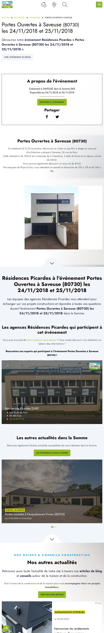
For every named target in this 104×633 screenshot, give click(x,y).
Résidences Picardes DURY (22, 408)
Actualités (19, 17)
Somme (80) (34, 17)
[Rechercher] (65, 5)
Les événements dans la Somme (52, 452)
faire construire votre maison (41, 340)
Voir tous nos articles (52, 594)
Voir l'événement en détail (17, 57)
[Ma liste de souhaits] (44, 5)
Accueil (5, 17)
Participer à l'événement (52, 102)
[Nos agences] (54, 5)
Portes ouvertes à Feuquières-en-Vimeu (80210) (35, 514)
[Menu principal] (99, 5)
